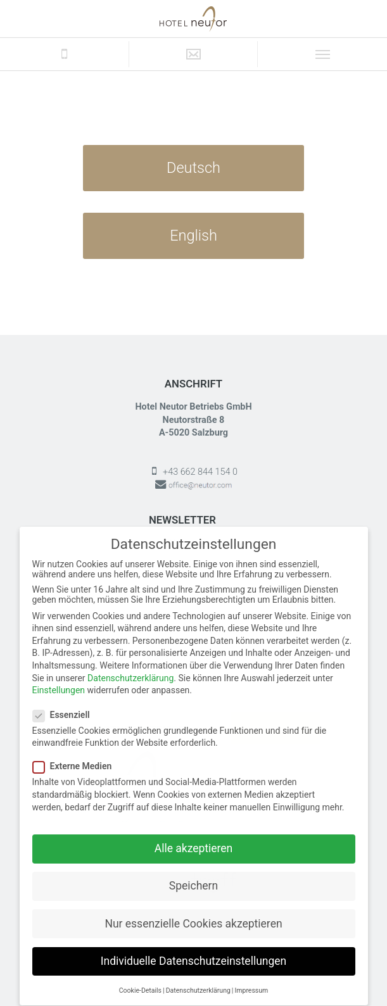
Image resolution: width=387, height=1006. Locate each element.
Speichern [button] (193, 875)
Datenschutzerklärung (130, 667)
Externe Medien (76, 755)
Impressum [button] (251, 980)
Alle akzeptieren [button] (194, 837)
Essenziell (65, 703)
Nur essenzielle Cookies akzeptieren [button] (193, 912)
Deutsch (193, 168)
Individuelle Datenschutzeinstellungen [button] (193, 949)
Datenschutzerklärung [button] (198, 980)
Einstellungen (59, 679)
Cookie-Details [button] (140, 980)
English (193, 235)
